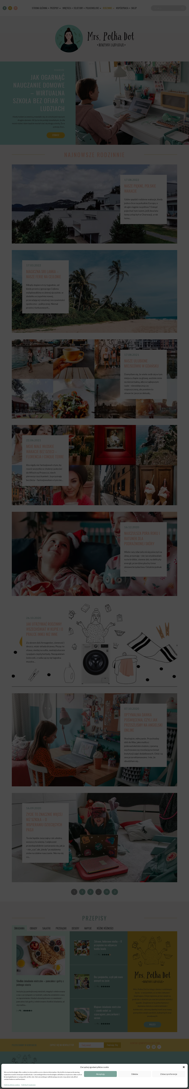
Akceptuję (100, 1074)
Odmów (134, 1074)
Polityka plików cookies (12, 1085)
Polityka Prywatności (28, 1085)
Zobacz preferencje (168, 1074)
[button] (183, 1067)
